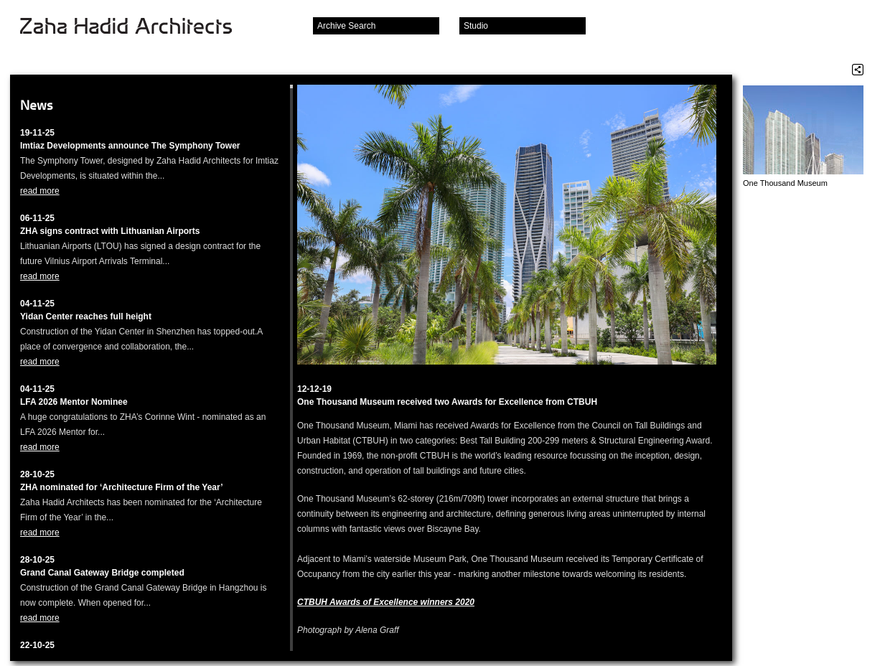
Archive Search (346, 26)
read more (40, 191)
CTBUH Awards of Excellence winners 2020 (385, 602)
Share (858, 69)
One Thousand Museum (785, 183)
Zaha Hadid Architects (137, 27)
